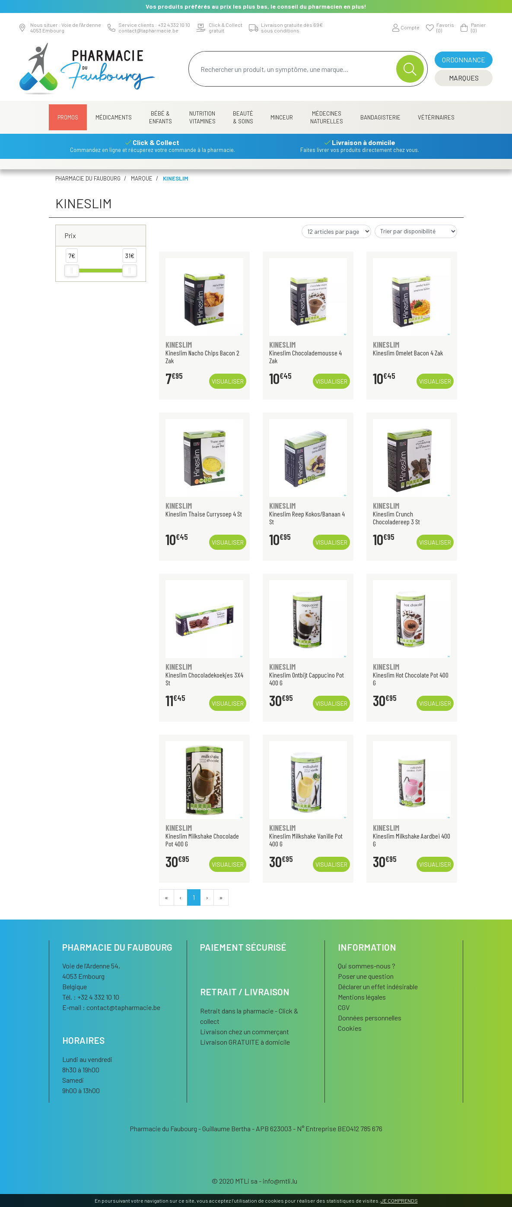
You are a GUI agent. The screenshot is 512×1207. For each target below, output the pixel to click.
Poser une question (366, 976)
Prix (70, 235)
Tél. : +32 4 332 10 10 (90, 997)
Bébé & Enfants (160, 117)
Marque (142, 178)
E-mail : (111, 1007)
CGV (344, 1007)
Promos (67, 117)
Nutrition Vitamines (202, 117)
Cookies (350, 1028)
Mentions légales (362, 997)
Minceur (281, 117)
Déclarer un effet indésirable (378, 986)
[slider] (71, 271)
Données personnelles (369, 1017)
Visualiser (228, 381)
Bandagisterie (380, 117)
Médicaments (113, 117)
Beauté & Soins (243, 117)
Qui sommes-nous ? (366, 966)
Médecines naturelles (326, 117)
